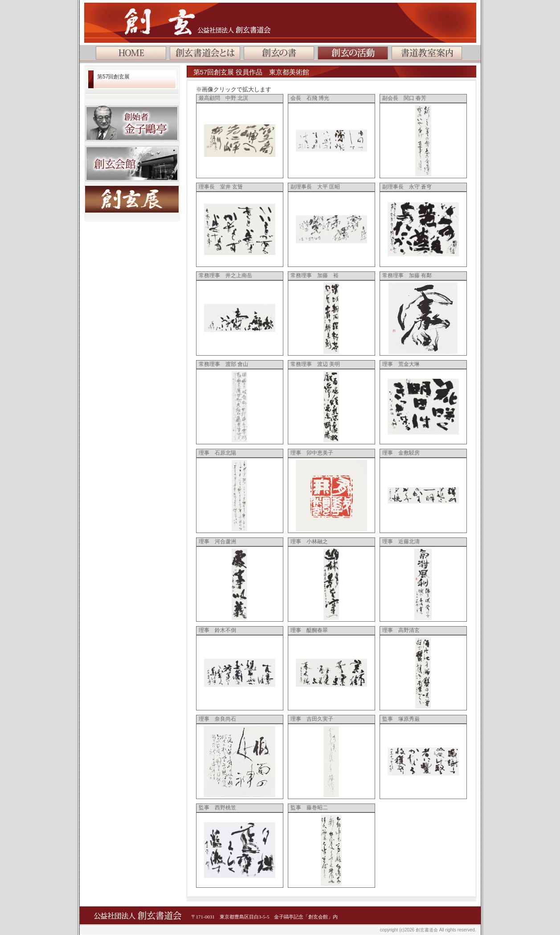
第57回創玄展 (113, 77)
